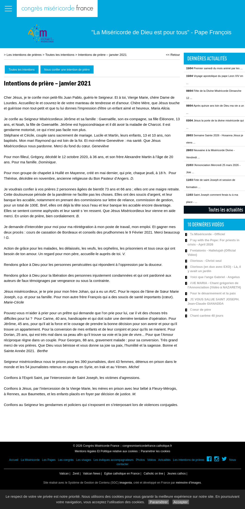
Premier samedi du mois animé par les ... (214, 68)
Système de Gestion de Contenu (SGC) (100, 482)
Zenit (76, 473)
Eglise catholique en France (122, 473)
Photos (140, 460)
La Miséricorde (30, 460)
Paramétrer (158, 502)
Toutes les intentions (59, 55)
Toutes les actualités (225, 209)
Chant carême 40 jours (206, 315)
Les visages (83, 460)
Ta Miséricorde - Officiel (207, 234)
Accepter (181, 502)
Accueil (13, 460)
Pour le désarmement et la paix (213, 293)
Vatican (64, 473)
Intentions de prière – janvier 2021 (102, 55)
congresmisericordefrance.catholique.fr (147, 445)
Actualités (164, 460)
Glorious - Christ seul (206, 261)
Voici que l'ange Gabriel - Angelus (215, 277)
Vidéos (151, 460)
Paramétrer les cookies (155, 451)
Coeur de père (200, 309)
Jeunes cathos (176, 473)
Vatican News (91, 473)
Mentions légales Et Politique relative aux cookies (106, 451)
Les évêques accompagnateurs (114, 460)
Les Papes (49, 460)
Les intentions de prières (24, 55)
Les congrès (65, 460)
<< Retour (173, 55)
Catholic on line (153, 473)
